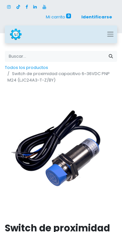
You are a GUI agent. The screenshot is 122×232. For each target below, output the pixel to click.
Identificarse (96, 17)
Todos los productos (26, 67)
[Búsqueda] (111, 56)
